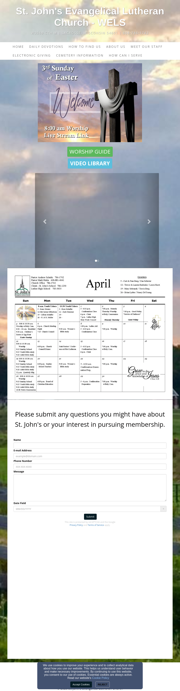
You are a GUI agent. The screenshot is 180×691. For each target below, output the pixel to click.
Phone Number (23, 461)
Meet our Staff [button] (146, 46)
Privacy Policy (76, 525)
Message (19, 471)
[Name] (90, 446)
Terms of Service (96, 525)
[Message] (90, 487)
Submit (90, 516)
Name (17, 440)
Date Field (20, 503)
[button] (90, 152)
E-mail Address (23, 450)
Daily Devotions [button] (46, 46)
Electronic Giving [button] (32, 55)
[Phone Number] (90, 467)
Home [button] (18, 46)
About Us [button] (115, 46)
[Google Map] (90, 604)
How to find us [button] (85, 46)
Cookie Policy (100, 677)
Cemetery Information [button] (80, 55)
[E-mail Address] (90, 456)
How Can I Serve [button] (126, 55)
